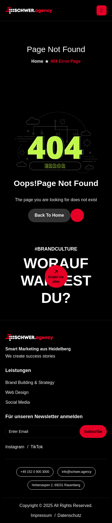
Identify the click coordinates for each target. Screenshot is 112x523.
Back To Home (49, 215)
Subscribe (93, 431)
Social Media (17, 402)
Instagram (14, 447)
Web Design (17, 392)
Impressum (41, 515)
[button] (38, 356)
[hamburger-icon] (101, 10)
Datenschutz (69, 515)
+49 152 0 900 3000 (35, 472)
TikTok (37, 447)
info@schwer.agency (76, 472)
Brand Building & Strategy (29, 382)
